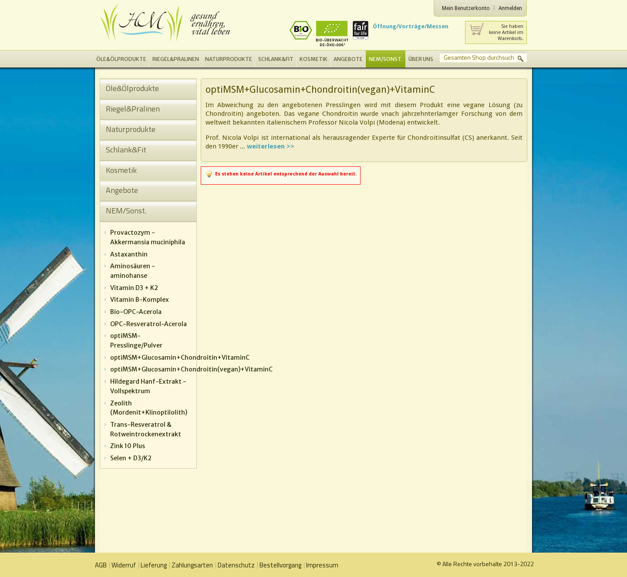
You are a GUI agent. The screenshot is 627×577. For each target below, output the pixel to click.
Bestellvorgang (280, 565)
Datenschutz (236, 565)
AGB (101, 565)
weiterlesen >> (270, 146)
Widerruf (123, 565)
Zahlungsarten (192, 565)
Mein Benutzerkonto (466, 8)
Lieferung (154, 565)
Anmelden (510, 8)
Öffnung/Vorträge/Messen (410, 26)
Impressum (322, 565)
